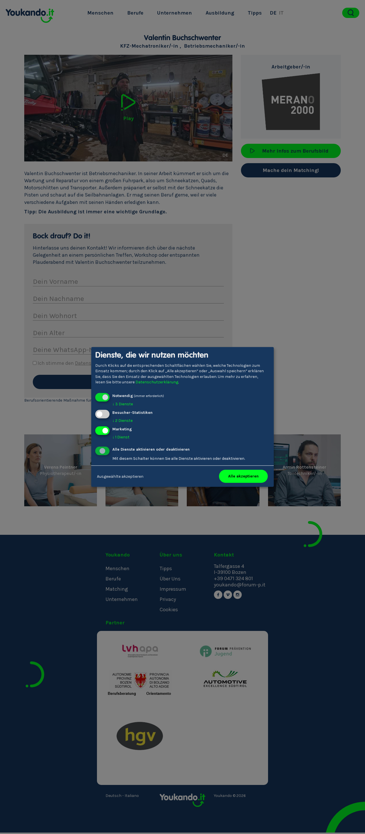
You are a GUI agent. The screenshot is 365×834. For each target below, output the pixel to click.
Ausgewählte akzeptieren (120, 476)
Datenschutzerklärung (156, 382)
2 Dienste (122, 420)
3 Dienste (122, 404)
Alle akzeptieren (243, 476)
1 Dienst (120, 436)
